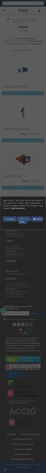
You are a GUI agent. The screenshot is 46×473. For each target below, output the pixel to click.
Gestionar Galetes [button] (31, 220)
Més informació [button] (18, 208)
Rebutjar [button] (24, 219)
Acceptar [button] (10, 219)
